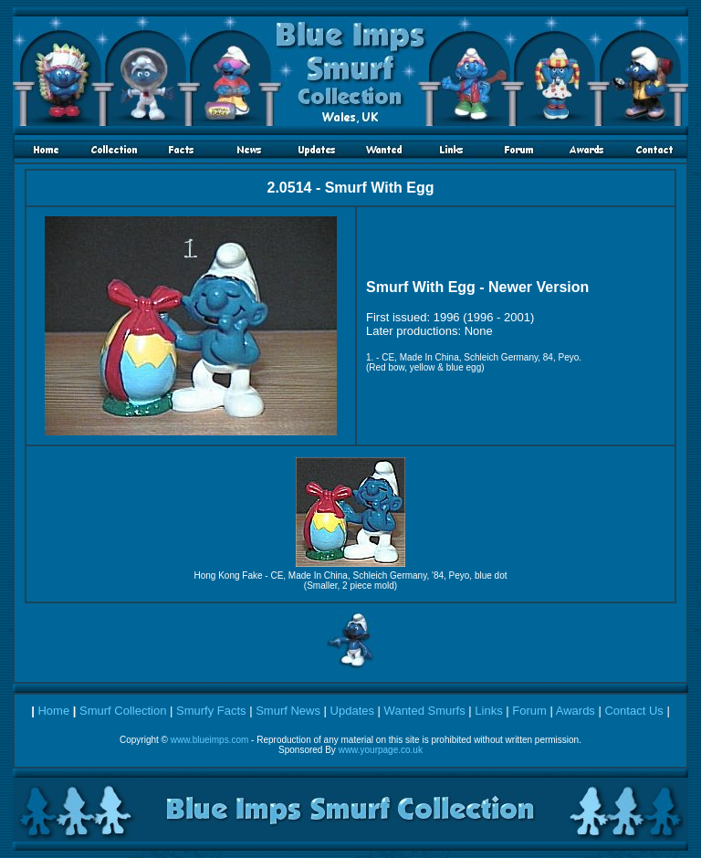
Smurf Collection (122, 710)
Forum (529, 710)
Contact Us (633, 710)
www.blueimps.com (210, 740)
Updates (352, 710)
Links (488, 710)
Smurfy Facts (211, 710)
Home (53, 710)
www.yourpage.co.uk (381, 750)
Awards (575, 710)
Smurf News (288, 710)
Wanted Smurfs (425, 710)
